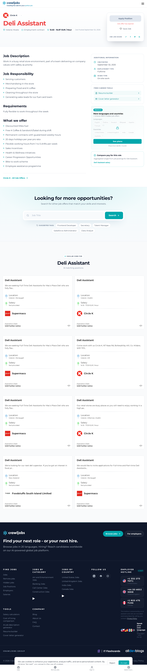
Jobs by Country (68, 570)
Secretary (85, 225)
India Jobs (66, 585)
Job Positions (9, 586)
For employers (134, 534)
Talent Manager (101, 225)
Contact (36, 626)
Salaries (6, 594)
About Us (37, 618)
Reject (112, 663)
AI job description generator (11, 626)
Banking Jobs (39, 584)
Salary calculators (11, 614)
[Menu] (142, 3)
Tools (7, 609)
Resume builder (10, 631)
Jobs (5, 575)
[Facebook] (101, 576)
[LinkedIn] (94, 576)
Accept (124, 663)
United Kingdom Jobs (72, 581)
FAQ (35, 622)
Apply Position (125, 18)
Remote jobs (9, 578)
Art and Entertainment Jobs (43, 578)
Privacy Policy (132, 618)
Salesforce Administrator (65, 230)
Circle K (13, 15)
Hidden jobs (8, 582)
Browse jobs (113, 534)
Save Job (125, 29)
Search (114, 215)
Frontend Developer (66, 225)
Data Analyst (87, 230)
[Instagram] (107, 576)
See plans (117, 141)
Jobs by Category (39, 570)
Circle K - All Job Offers (15, 178)
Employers (8, 590)
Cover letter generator (13, 635)
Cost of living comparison (9, 619)
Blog (35, 614)
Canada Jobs (68, 589)
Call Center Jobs (40, 588)
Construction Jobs (41, 592)
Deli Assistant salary (102, 162)
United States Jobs (70, 577)
